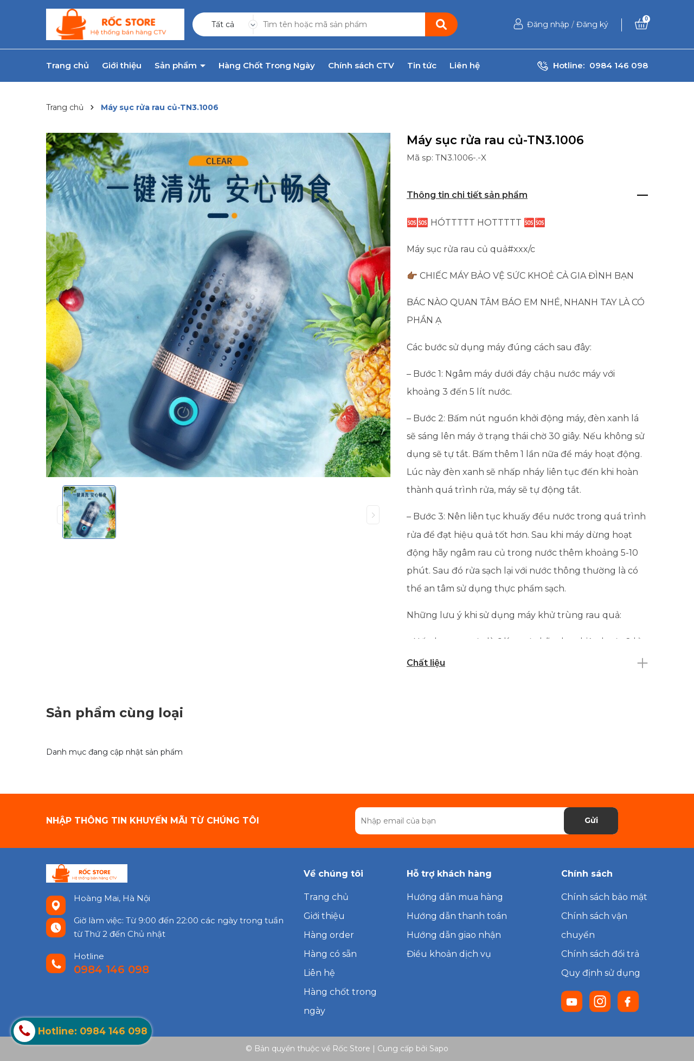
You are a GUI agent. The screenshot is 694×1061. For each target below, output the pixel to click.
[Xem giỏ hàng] (641, 24)
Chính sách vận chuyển (594, 925)
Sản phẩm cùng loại (114, 713)
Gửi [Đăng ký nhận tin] (591, 820)
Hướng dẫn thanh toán (457, 916)
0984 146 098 (618, 65)
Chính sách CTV (361, 65)
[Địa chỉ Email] (486, 820)
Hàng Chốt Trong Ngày (267, 65)
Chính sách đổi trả (600, 954)
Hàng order (329, 935)
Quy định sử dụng (600, 973)
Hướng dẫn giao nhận (454, 935)
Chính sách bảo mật (604, 897)
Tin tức (421, 65)
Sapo (438, 1048)
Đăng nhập (548, 24)
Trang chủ (67, 65)
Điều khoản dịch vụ (449, 954)
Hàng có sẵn (330, 954)
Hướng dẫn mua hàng (455, 897)
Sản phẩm (177, 65)
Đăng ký (592, 24)
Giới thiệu (122, 65)
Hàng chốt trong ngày (340, 1001)
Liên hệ (464, 65)
